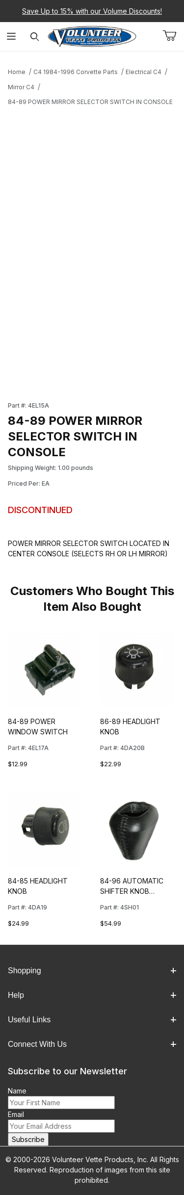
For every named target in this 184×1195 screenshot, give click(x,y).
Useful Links (92, 1019)
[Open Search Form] (34, 36)
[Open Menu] (11, 36)
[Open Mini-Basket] (173, 36)
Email (16, 1114)
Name (17, 1091)
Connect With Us (92, 1044)
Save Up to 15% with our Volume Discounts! (92, 11)
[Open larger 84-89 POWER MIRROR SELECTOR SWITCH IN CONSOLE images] (92, 197)
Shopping (92, 970)
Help (92, 995)
